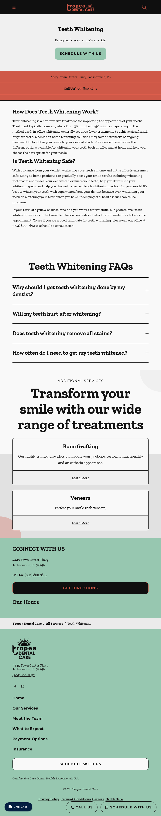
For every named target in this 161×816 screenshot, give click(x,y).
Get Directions (80, 588)
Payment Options (30, 739)
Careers (98, 799)
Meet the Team (27, 718)
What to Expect (28, 728)
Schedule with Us (80, 54)
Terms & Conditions (76, 799)
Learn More (80, 478)
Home (18, 698)
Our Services (25, 708)
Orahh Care (114, 799)
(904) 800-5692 (86, 88)
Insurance (22, 749)
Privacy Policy (48, 799)
